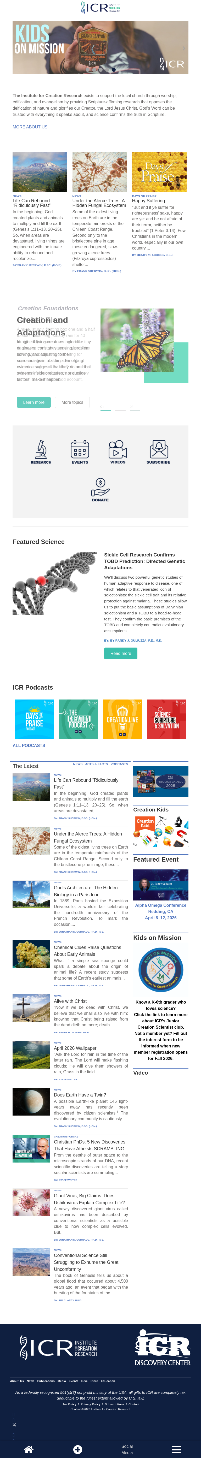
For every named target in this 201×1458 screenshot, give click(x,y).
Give (84, 1381)
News (30, 1381)
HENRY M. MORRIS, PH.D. (74, 1032)
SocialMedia (127, 1449)
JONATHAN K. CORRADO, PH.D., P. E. (81, 931)
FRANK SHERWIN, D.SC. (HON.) (78, 818)
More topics (72, 402)
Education (108, 1381)
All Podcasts (29, 745)
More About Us (30, 127)
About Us (17, 1381)
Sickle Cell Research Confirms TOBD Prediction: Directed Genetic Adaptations (144, 561)
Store (94, 1381)
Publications (46, 1381)
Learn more (33, 402)
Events (74, 1381)
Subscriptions (114, 1404)
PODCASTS (119, 764)
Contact (134, 1404)
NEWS (17, 196)
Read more (120, 653)
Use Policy (69, 1404)
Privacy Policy (90, 1404)
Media (62, 1381)
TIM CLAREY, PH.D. (70, 1300)
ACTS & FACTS (96, 764)
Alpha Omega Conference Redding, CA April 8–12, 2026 (161, 911)
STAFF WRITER (68, 1079)
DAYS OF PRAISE (144, 196)
